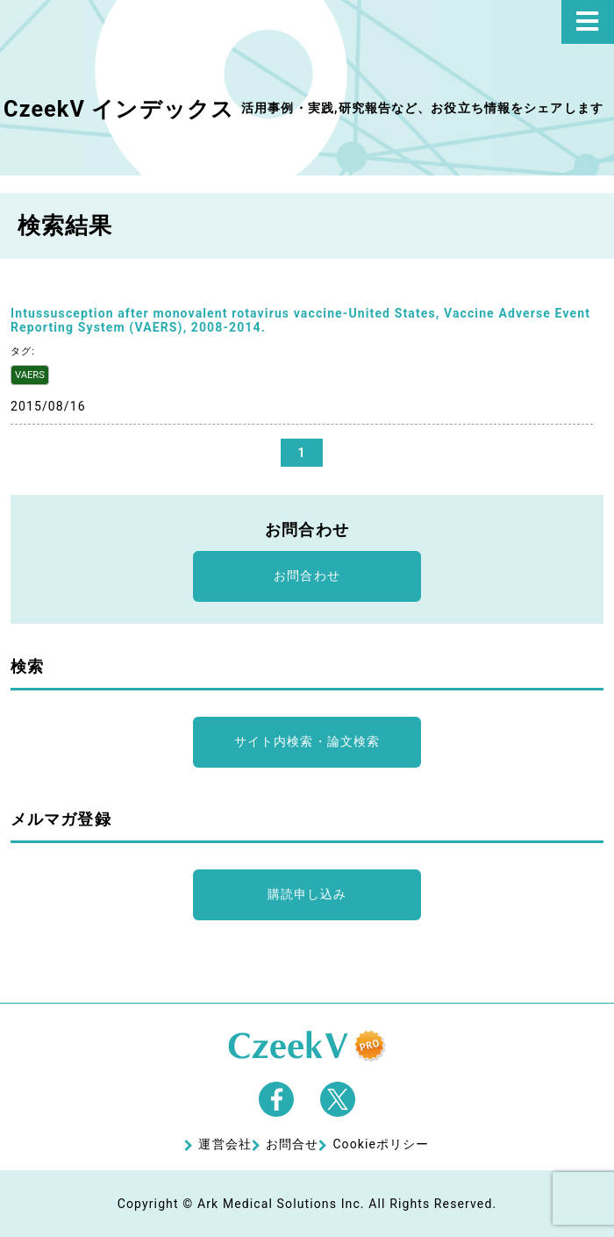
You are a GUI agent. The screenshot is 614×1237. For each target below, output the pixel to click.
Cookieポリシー (380, 1144)
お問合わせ (307, 575)
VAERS (30, 375)
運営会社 (224, 1144)
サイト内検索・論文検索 (307, 741)
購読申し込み (307, 894)
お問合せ (292, 1144)
